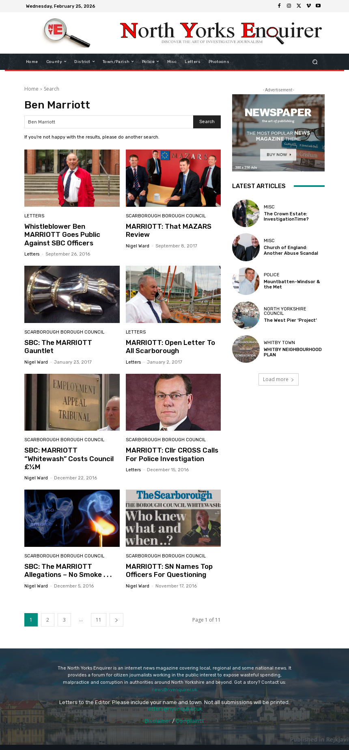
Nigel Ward (137, 246)
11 (98, 619)
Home (31, 88)
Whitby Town (279, 342)
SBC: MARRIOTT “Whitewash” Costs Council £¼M (69, 458)
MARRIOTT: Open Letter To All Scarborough (170, 346)
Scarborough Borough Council (166, 216)
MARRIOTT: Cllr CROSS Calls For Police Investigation (172, 454)
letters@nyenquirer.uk (175, 709)
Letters (34, 216)
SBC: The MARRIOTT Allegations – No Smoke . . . (68, 570)
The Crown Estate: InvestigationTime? (286, 216)
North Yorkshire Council (285, 311)
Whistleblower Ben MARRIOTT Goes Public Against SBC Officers (62, 234)
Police (272, 275)
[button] (315, 61)
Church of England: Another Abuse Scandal (291, 250)
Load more (278, 379)
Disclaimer (158, 721)
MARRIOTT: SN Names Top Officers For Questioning (169, 570)
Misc (269, 207)
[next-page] (116, 619)
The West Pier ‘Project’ (290, 320)
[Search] (207, 121)
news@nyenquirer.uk (174, 689)
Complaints (190, 721)
